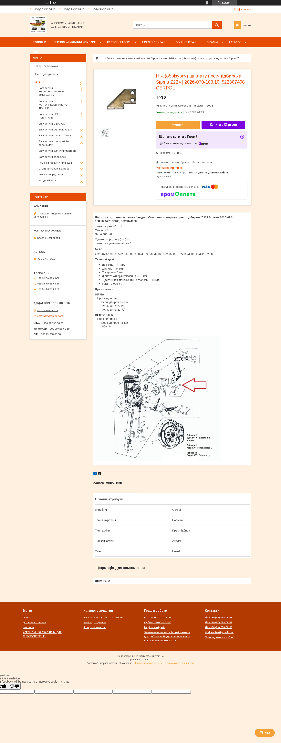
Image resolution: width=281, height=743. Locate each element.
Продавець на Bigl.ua (140, 659)
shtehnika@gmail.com (50, 316)
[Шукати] (217, 25)
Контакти (28, 627)
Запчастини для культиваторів (57, 150)
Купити (177, 124)
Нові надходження (46, 74)
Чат (264, 733)
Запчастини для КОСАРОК (55, 135)
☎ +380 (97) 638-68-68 (218, 622)
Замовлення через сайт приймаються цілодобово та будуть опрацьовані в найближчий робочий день (167, 636)
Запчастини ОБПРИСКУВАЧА (56, 129)
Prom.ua (159, 656)
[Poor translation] (14, 686)
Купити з (223, 125)
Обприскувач (186, 42)
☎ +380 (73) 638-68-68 (218, 627)
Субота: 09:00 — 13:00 (157, 622)
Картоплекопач (119, 42)
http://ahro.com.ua (47, 310)
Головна (40, 42)
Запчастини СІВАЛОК (52, 123)
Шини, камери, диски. (51, 174)
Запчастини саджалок (52, 156)
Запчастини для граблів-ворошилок (54, 143)
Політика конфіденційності (179, 663)
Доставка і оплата (34, 622)
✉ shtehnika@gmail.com (219, 632)
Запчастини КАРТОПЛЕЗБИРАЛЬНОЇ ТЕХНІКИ (53, 105)
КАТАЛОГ (40, 82)
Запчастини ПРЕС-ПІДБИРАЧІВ (50, 116)
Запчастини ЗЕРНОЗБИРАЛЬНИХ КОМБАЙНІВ (52, 92)
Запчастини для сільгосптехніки (103, 617)
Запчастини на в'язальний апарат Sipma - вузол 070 (140, 58)
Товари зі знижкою (46, 66)
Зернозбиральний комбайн (75, 42)
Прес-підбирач (153, 42)
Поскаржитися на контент (148, 663)
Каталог (235, 42)
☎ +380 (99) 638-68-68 (218, 617)
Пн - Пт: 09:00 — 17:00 (157, 617)
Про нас (28, 617)
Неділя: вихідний (154, 627)
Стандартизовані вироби (54, 168)
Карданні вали (48, 180)
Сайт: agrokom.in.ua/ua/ (219, 637)
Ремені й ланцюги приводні (55, 162)
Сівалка (212, 42)
